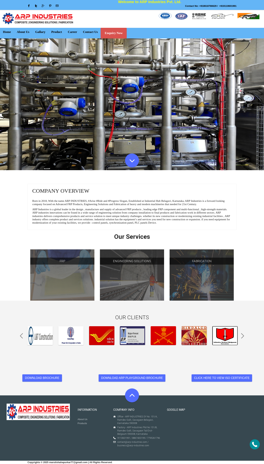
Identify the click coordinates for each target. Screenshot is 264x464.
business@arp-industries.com (133, 445)
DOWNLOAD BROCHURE (42, 377)
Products (82, 423)
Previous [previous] (20, 336)
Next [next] (243, 336)
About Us (82, 419)
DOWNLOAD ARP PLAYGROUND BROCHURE (132, 377)
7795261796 (153, 438)
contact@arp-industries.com (132, 442)
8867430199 (138, 438)
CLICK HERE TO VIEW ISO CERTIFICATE (222, 377)
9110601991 (123, 438)
